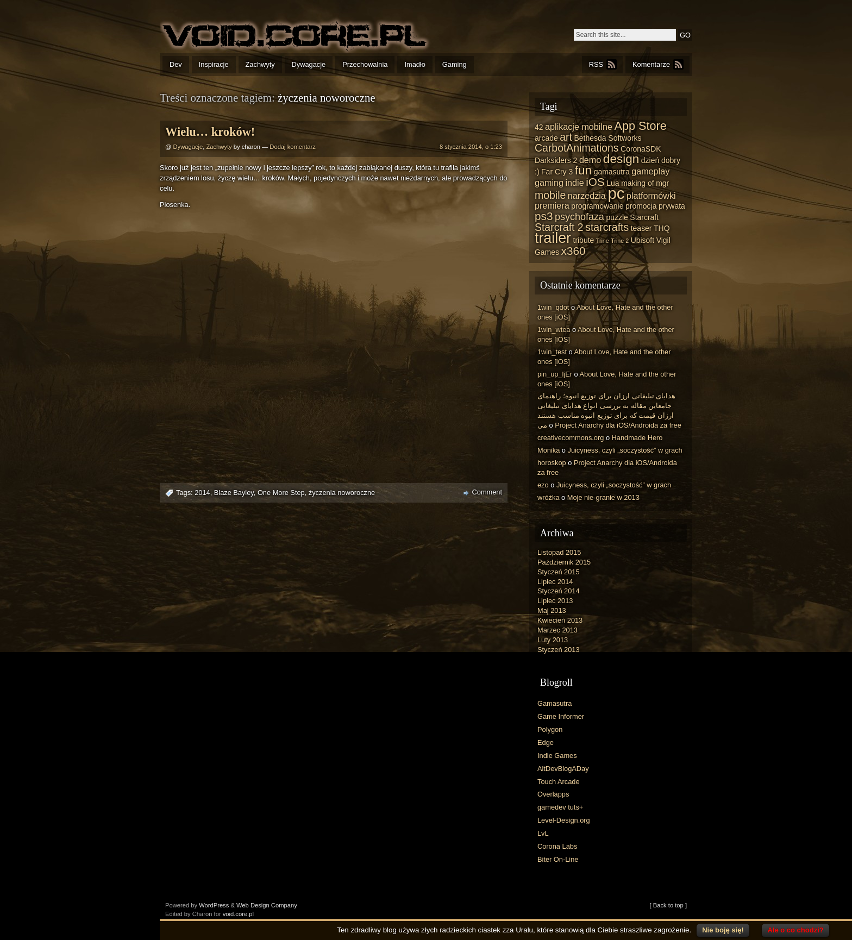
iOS (595, 182)
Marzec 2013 (557, 630)
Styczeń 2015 (558, 572)
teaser (641, 228)
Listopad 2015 (559, 552)
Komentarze (651, 64)
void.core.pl (238, 914)
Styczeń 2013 (558, 650)
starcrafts (607, 227)
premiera (552, 205)
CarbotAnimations (577, 148)
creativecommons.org (570, 438)
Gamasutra (554, 703)
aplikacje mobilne (578, 126)
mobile (550, 195)
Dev (176, 64)
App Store (640, 126)
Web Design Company (266, 905)
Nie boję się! (723, 930)
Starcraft (644, 217)
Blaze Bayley (234, 492)
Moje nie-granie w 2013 (603, 497)
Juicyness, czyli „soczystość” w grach (625, 450)
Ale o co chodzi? (795, 930)
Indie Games (557, 755)
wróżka (548, 497)
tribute (583, 240)
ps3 (544, 216)
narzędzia (587, 195)
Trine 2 (620, 240)
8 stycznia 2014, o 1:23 (471, 146)
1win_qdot (553, 307)
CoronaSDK (641, 149)
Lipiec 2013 (555, 601)
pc (615, 193)
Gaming (454, 64)
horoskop (551, 463)
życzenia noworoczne (342, 492)
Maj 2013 (551, 610)
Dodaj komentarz (293, 146)
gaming (549, 182)
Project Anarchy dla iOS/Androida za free (618, 425)
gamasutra (612, 171)
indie (575, 182)
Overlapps (553, 794)
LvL (543, 833)
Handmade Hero (637, 438)
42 (539, 127)
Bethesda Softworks (607, 138)
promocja (640, 206)
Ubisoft (642, 240)
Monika (548, 450)
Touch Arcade (558, 782)
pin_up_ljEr (554, 374)
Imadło (414, 64)
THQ (661, 228)
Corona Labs (557, 846)
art (566, 137)
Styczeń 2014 (558, 591)
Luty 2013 (552, 640)
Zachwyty (260, 64)
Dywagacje (309, 64)
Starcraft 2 (559, 227)
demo (590, 160)
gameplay (650, 171)
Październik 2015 (564, 562)
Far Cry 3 (557, 171)
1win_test (552, 352)
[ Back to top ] (668, 905)
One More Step (281, 492)
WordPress (214, 905)
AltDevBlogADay (563, 768)
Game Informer (560, 716)
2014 (202, 492)
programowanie (597, 206)
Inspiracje (214, 64)
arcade (546, 138)
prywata (672, 206)
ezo (543, 485)
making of (637, 183)
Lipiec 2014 (555, 582)
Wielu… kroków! (210, 132)
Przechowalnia (364, 64)
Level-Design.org (563, 820)
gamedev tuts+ (560, 807)
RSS (596, 64)
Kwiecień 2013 (559, 620)
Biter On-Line (557, 859)
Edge (545, 742)
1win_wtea (553, 329)
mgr (662, 183)
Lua (612, 183)
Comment (487, 492)
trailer (553, 238)
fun (583, 170)
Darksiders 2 (556, 160)
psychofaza (579, 216)
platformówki (651, 195)
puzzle (617, 217)
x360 (573, 251)
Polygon (549, 729)
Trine (602, 240)
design (621, 159)
